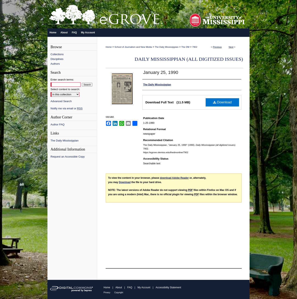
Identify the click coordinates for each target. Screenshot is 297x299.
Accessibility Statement (168, 287)
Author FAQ (58, 124)
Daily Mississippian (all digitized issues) (189, 59)
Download (222, 102)
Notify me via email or (66, 108)
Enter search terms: (62, 79)
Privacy (107, 292)
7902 (194, 47)
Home (109, 47)
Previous (217, 47)
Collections (57, 54)
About (119, 287)
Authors (55, 63)
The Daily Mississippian (166, 47)
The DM (185, 47)
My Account (144, 287)
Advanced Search (61, 101)
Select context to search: (65, 89)
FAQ (129, 287)
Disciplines (57, 59)
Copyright (118, 292)
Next (231, 47)
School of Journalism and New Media (133, 47)
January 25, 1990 (160, 72)
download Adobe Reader (174, 177)
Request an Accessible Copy (68, 156)
